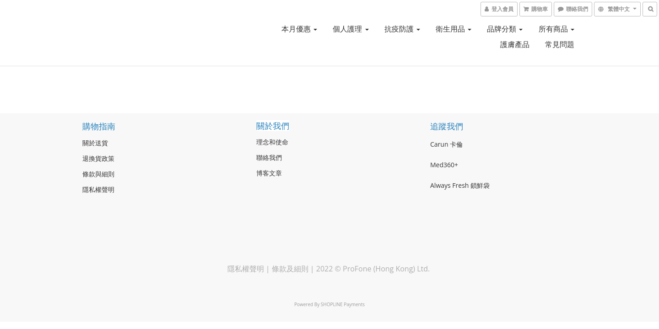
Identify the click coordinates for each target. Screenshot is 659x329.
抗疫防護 (402, 29)
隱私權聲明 (245, 269)
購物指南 (98, 126)
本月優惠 (299, 29)
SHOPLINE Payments (343, 304)
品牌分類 (505, 29)
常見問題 (559, 44)
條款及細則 (290, 269)
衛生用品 (453, 29)
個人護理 (350, 29)
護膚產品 (514, 44)
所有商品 (556, 29)
